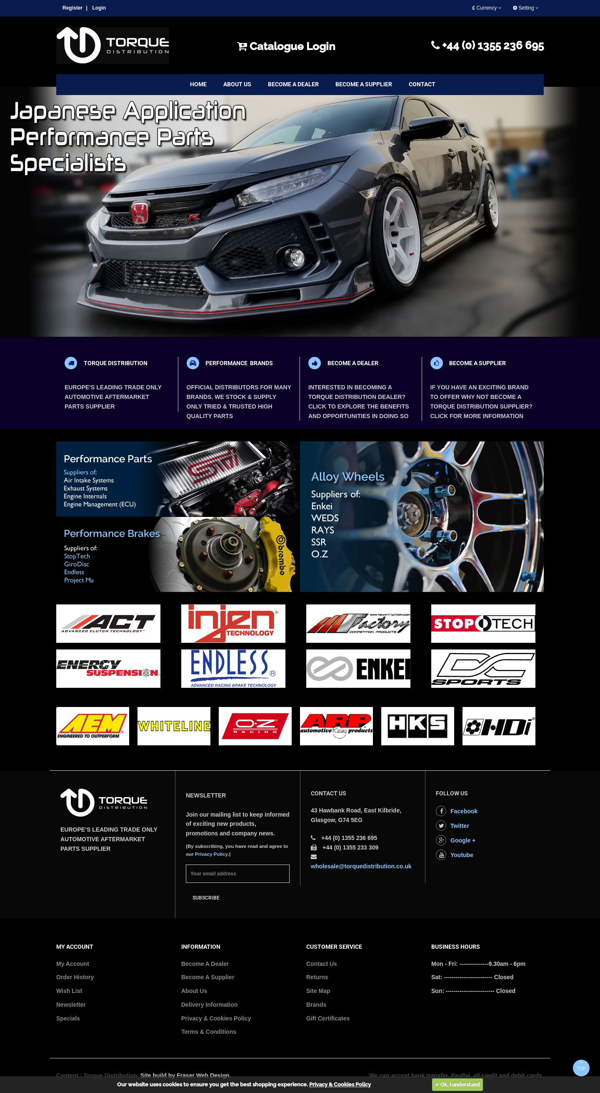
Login (99, 8)
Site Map (318, 991)
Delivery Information (209, 1004)
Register (72, 8)
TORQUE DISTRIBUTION (116, 363)
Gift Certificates (328, 1018)
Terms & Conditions (208, 1031)
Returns (317, 977)
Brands (316, 1004)
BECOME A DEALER (353, 363)
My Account (72, 963)
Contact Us (321, 963)
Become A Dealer (205, 963)
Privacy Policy (211, 854)
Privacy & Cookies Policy (216, 1018)
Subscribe (206, 898)
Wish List (69, 991)
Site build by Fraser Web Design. (185, 1075)
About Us (194, 991)
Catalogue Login (286, 46)
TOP (581, 1065)
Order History (75, 977)
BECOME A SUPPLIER (477, 363)
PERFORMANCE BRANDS (239, 363)
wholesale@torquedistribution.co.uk (361, 866)
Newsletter (71, 1004)
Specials (68, 1018)
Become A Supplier (207, 977)
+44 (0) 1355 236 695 (487, 45)
